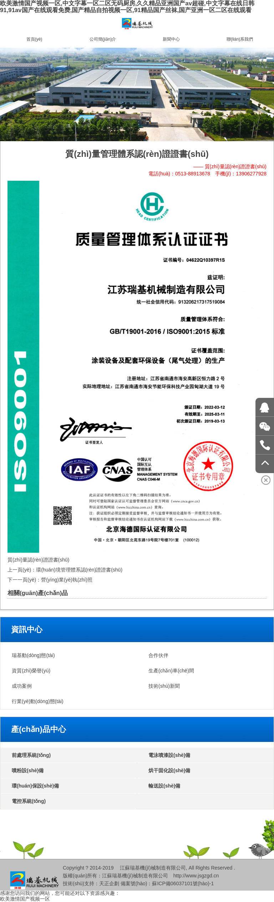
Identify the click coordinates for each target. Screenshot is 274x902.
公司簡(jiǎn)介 (103, 39)
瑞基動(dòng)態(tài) (33, 655)
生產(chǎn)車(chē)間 (171, 670)
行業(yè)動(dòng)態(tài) (38, 701)
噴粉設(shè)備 (28, 770)
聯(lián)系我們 (240, 39)
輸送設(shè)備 (164, 786)
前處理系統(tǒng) (31, 755)
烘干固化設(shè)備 (169, 770)
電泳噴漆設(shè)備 (169, 755)
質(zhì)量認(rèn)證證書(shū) (38, 560)
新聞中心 (171, 39)
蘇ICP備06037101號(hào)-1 (183, 883)
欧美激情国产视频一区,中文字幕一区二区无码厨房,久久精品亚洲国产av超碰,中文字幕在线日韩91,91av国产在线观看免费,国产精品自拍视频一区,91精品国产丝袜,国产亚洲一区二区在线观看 (127, 7)
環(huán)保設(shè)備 (35, 786)
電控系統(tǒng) (29, 801)
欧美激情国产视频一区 (25, 899)
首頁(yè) (34, 39)
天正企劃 (109, 883)
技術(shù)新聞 (164, 686)
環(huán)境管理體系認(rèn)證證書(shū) (79, 570)
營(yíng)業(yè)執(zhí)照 (66, 580)
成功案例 (22, 686)
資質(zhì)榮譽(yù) (31, 670)
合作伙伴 (158, 655)
